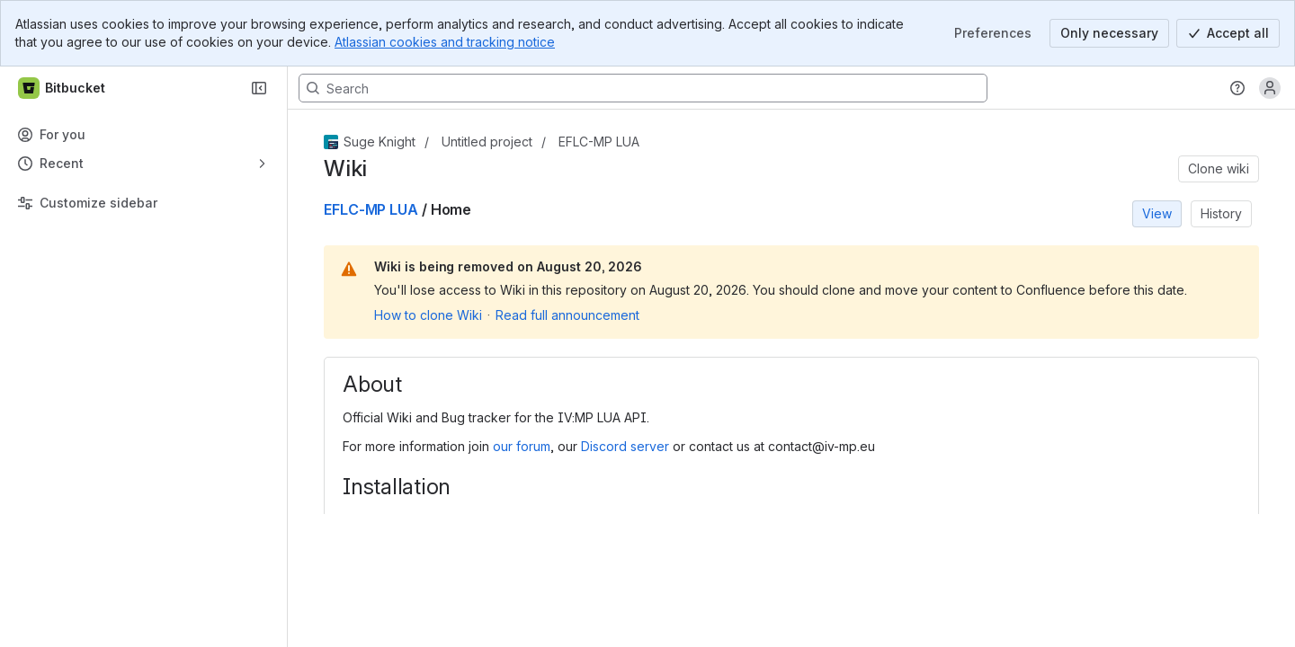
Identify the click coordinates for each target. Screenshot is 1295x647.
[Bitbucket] (62, 88)
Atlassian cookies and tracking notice (445, 41)
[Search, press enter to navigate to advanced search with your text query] (643, 88)
